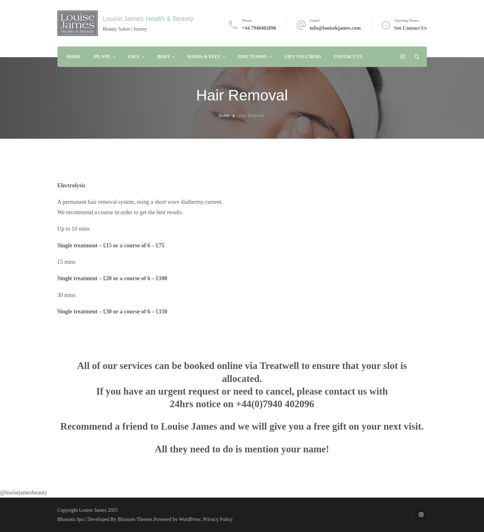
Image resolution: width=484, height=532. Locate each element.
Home (74, 56)
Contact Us (348, 56)
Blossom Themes (135, 519)
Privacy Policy (218, 519)
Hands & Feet (204, 56)
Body (163, 56)
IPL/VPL (102, 56)
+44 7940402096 (259, 28)
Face (134, 56)
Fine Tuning (252, 56)
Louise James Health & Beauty (148, 18)
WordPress (189, 519)
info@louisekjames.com (335, 28)
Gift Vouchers (302, 56)
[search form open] (416, 57)
